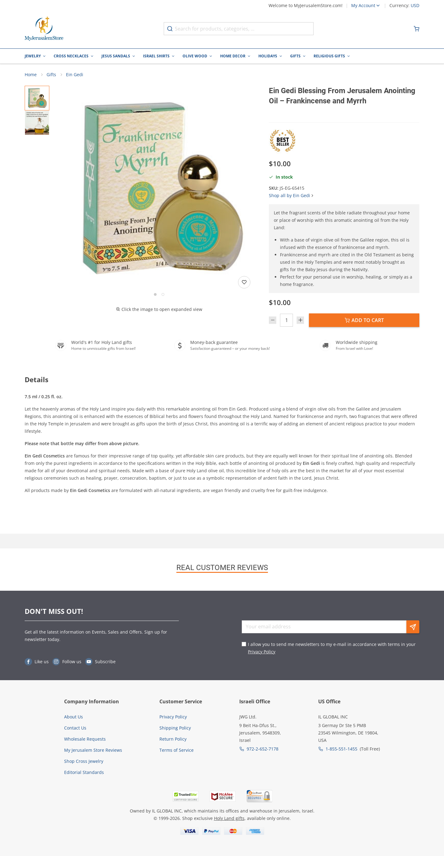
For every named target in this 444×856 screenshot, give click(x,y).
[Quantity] (286, 320)
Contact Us (75, 728)
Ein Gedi (74, 75)
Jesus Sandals (115, 56)
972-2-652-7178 (262, 749)
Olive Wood (195, 56)
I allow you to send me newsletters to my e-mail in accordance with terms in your (332, 648)
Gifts (295, 56)
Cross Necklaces (71, 56)
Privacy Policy (261, 652)
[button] (159, 188)
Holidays (267, 56)
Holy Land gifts (229, 818)
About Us (73, 717)
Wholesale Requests (85, 739)
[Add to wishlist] (244, 282)
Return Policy (173, 739)
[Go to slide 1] (155, 294)
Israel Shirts (156, 56)
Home (31, 75)
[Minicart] (416, 28)
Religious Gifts (329, 56)
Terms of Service (176, 750)
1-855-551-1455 (341, 749)
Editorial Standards (84, 772)
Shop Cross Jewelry (83, 761)
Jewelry (33, 56)
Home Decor (232, 56)
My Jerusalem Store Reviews (93, 750)
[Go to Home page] (44, 29)
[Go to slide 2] (163, 294)
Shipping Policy (175, 728)
